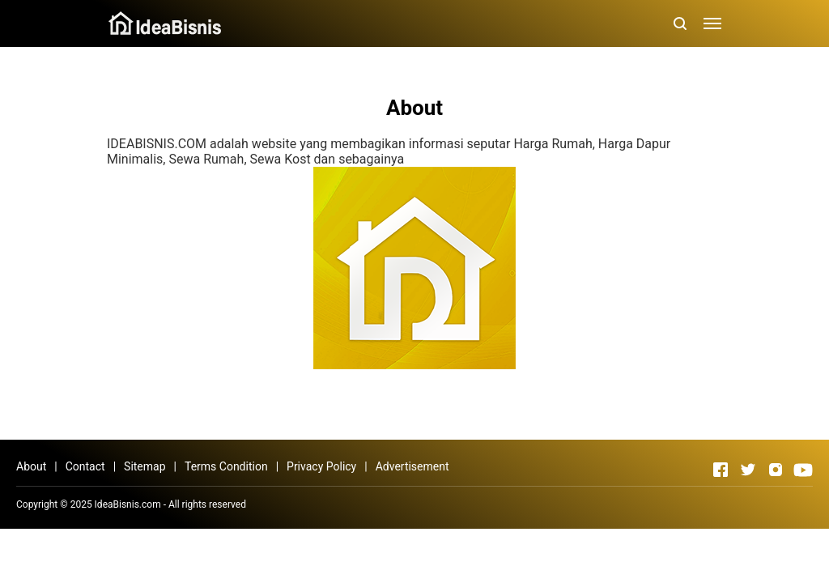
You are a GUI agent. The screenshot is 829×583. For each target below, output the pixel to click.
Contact (85, 466)
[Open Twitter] (748, 469)
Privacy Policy (321, 466)
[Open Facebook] (720, 469)
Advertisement (412, 466)
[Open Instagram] (775, 469)
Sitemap (144, 466)
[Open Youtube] (803, 469)
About (31, 466)
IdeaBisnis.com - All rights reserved (170, 504)
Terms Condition (226, 466)
